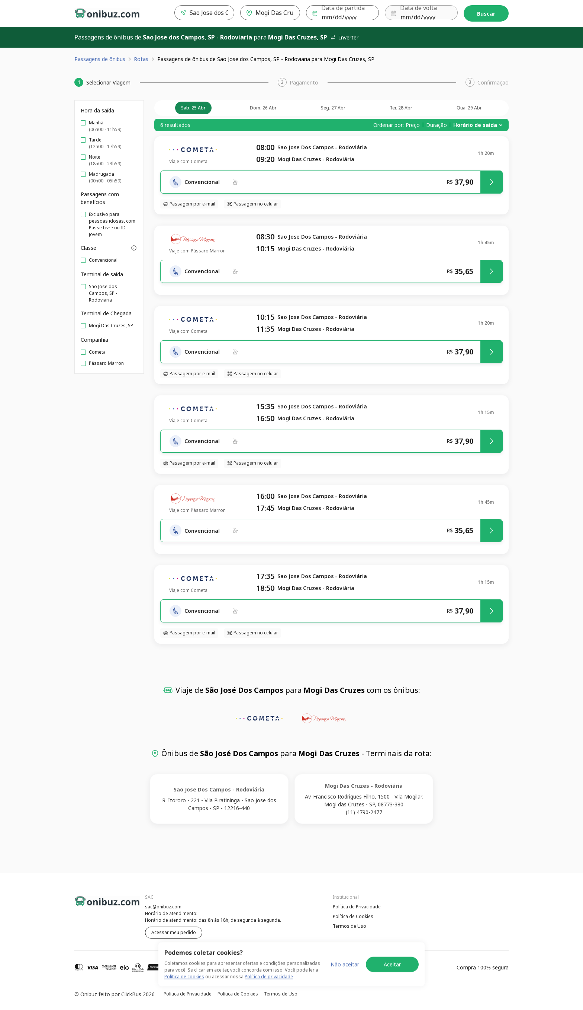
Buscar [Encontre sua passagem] (486, 13)
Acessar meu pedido (173, 932)
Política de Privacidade (357, 907)
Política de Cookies (353, 916)
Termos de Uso (349, 926)
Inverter (344, 37)
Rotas (141, 59)
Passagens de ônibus (99, 59)
